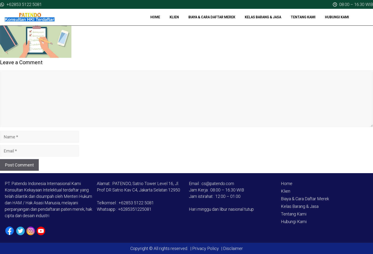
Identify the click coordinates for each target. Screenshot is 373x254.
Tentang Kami (303, 17)
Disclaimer (232, 248)
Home (155, 17)
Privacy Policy (205, 248)
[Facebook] (10, 231)
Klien (174, 17)
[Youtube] (41, 231)
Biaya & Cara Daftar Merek (211, 17)
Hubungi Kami (337, 17)
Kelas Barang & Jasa (263, 17)
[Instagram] (30, 231)
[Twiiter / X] (20, 231)
